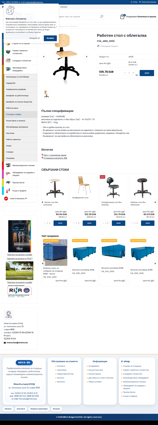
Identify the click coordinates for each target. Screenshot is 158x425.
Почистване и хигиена (15, 120)
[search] (101, 17)
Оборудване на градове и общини (20, 174)
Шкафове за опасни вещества (19, 101)
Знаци (8, 145)
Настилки (10, 133)
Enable (50, 38)
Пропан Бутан (15, 182)
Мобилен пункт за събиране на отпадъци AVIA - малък (53, 271)
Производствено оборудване (16, 69)
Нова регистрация (149, 2)
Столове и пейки (13, 114)
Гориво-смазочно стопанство (17, 52)
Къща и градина (16, 190)
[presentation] (43, 56)
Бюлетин (61, 381)
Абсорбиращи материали (17, 127)
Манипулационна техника (20, 165)
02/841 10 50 (20, 393)
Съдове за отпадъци (18, 43)
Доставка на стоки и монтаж (101, 377)
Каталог (64, 7)
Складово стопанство (18, 60)
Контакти (61, 366)
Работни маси (12, 108)
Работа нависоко (13, 139)
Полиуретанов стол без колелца (111, 203)
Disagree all (34, 38)
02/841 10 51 (32, 393)
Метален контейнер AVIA (83, 270)
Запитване (62, 370)
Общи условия (95, 381)
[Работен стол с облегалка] (65, 56)
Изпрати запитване (39, 408)
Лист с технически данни (53, 155)
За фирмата (94, 366)
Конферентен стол (80, 197)
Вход (135, 2)
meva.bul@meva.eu (34, 2)
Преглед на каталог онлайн (19, 254)
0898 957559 (33, 396)
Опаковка (10, 158)
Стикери (9, 152)
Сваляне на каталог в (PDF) (19, 258)
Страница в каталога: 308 (54, 158)
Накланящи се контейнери (17, 76)
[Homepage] (3, 7)
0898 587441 (20, 396)
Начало (8, 408)
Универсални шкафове (16, 89)
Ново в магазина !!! (15, 199)
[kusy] (129, 73)
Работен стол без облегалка (50, 203)
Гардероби (10, 83)
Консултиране (95, 374)
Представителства (65, 374)
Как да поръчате (96, 370)
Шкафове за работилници (17, 95)
